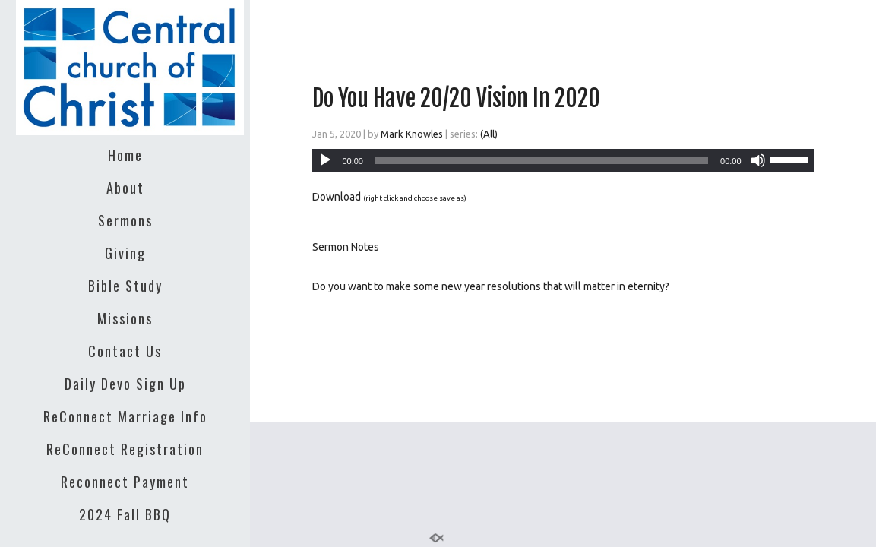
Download (336, 197)
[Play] (325, 160)
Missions (125, 318)
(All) (489, 133)
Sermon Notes (345, 247)
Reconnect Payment (125, 482)
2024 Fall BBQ (125, 514)
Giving (125, 253)
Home (125, 155)
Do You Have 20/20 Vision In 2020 (456, 98)
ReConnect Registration (125, 449)
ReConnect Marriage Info (125, 416)
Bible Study (125, 286)
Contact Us (125, 351)
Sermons (125, 220)
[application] (562, 160)
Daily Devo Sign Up (125, 384)
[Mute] (758, 160)
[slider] (541, 160)
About (125, 188)
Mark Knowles (412, 133)
